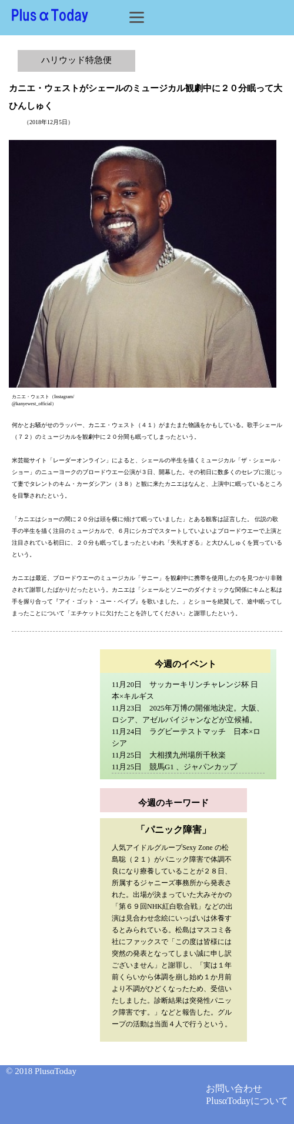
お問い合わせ (234, 1088)
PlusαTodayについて (247, 1101)
